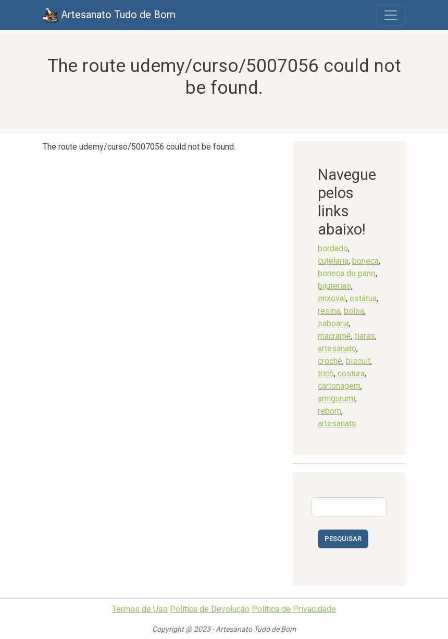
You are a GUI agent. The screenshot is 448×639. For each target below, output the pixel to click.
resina (329, 311)
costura (351, 373)
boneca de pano (347, 273)
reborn (329, 411)
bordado (333, 248)
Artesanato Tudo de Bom (109, 15)
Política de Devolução (210, 609)
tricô (326, 373)
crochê (330, 361)
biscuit (358, 361)
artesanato (337, 348)
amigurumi (336, 398)
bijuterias (334, 286)
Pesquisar (343, 539)
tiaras (365, 336)
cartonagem (339, 386)
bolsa (354, 311)
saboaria (333, 323)
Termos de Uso (140, 609)
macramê (334, 336)
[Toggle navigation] (390, 15)
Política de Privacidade (294, 609)
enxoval (332, 298)
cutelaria (333, 261)
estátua (363, 298)
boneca (365, 261)
